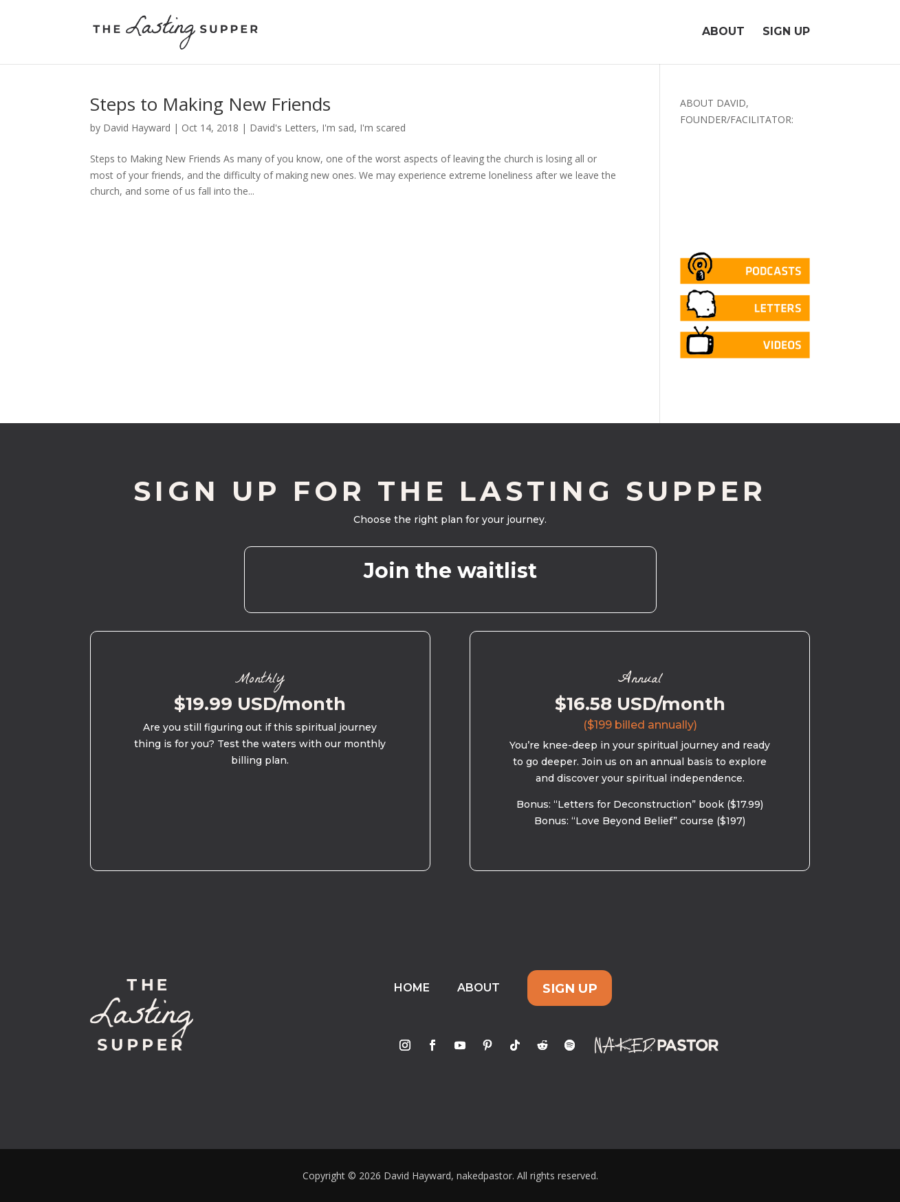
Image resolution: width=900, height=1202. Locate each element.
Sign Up (786, 33)
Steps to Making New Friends (210, 104)
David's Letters (283, 127)
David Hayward (137, 127)
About (723, 33)
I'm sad (338, 127)
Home (412, 987)
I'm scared (383, 127)
